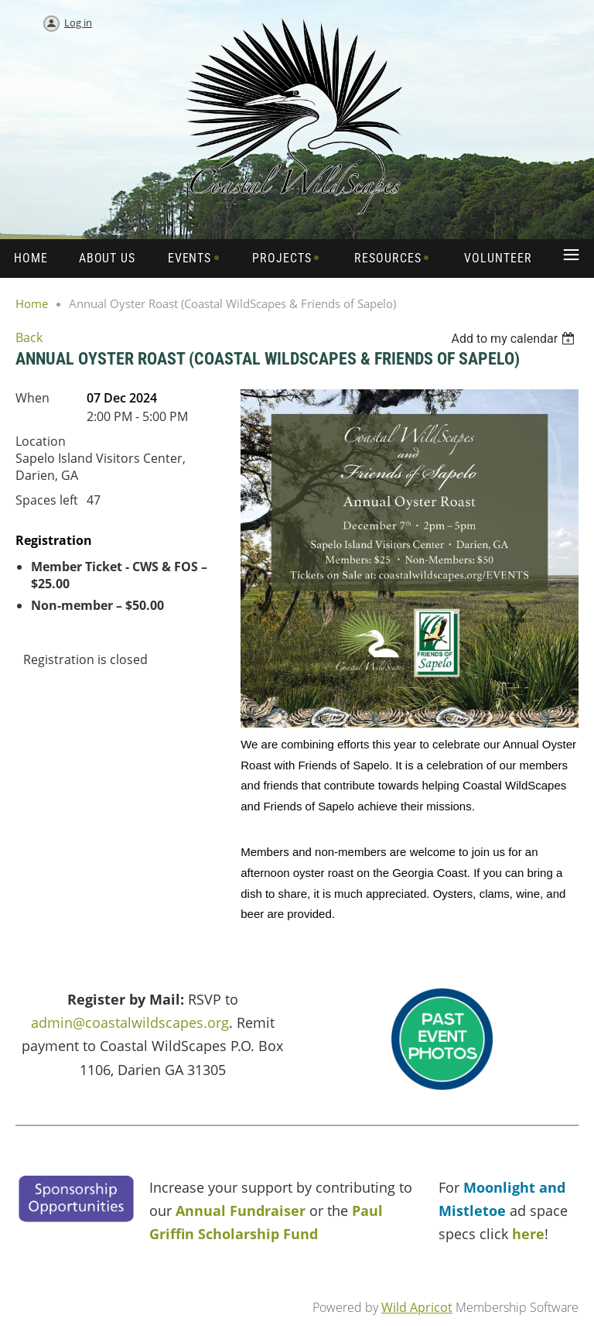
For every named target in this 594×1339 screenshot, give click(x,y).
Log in (78, 22)
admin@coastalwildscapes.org (130, 1022)
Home (31, 303)
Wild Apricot (416, 1307)
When (32, 397)
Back (29, 337)
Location (40, 441)
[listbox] (515, 338)
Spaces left (46, 500)
